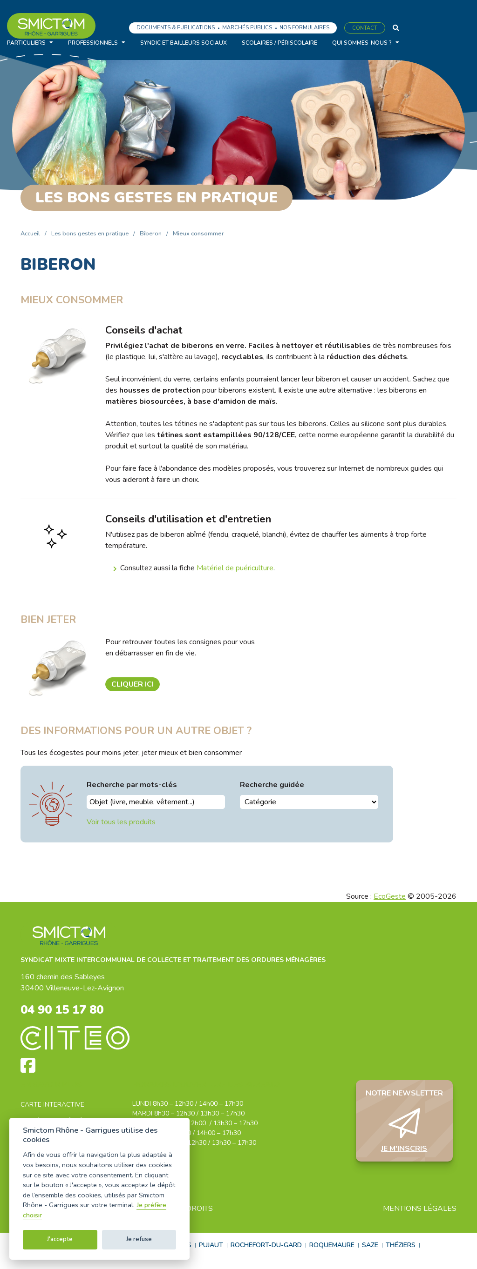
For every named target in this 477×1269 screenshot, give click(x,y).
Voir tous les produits (121, 822)
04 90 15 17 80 (67, 1011)
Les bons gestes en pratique (90, 233)
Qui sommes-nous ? (362, 43)
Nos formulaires (304, 27)
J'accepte (60, 1239)
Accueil (30, 233)
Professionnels (93, 43)
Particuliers (26, 43)
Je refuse (139, 1239)
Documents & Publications (175, 27)
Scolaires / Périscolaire (279, 43)
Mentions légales (420, 1210)
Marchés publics (247, 27)
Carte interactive (52, 1106)
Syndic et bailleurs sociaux (183, 43)
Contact (364, 28)
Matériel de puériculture (235, 568)
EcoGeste (390, 896)
